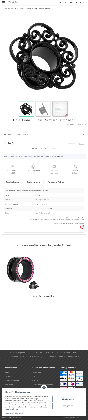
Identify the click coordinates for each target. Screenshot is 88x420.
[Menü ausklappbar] (3, 1)
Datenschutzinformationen (42, 384)
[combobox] (44, 134)
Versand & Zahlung (12, 380)
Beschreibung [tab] (12, 182)
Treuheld (33, 220)
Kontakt (7, 376)
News (7, 372)
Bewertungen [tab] (33, 182)
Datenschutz (20, 413)
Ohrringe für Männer (55, 356)
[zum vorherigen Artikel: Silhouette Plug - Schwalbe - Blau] (79, 8)
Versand (81, 144)
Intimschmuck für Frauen (66, 353)
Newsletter (9, 384)
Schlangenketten (73, 356)
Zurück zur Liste (8, 8)
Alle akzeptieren (67, 399)
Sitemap (35, 380)
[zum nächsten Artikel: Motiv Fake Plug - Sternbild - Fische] (83, 8)
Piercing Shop (74, 418)
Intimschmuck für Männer (19, 356)
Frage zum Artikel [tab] (55, 182)
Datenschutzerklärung (17, 409)
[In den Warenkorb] (4, 13)
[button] (60, 2)
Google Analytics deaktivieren (11, 418)
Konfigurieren (67, 406)
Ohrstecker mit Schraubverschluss (40, 353)
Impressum (10, 413)
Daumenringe (37, 356)
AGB (33, 376)
